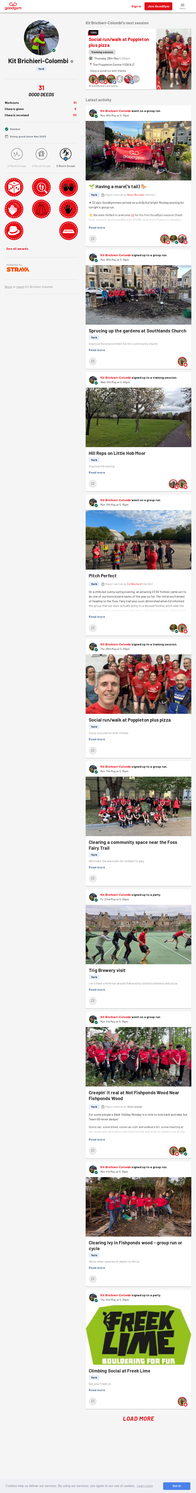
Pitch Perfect (103, 575)
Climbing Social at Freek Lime (119, 1370)
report (20, 286)
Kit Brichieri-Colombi (115, 111)
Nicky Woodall (135, 194)
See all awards (17, 249)
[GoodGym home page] (13, 6)
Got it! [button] (176, 1486)
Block (8, 286)
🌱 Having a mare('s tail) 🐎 (118, 186)
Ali (132, 215)
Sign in (136, 6)
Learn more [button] (145, 1486)
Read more (97, 227)
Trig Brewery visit (107, 970)
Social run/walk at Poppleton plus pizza (130, 720)
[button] (182, 6)
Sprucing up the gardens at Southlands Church (137, 330)
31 (74, 102)
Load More (138, 1418)
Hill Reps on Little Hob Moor (117, 453)
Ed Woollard (134, 584)
